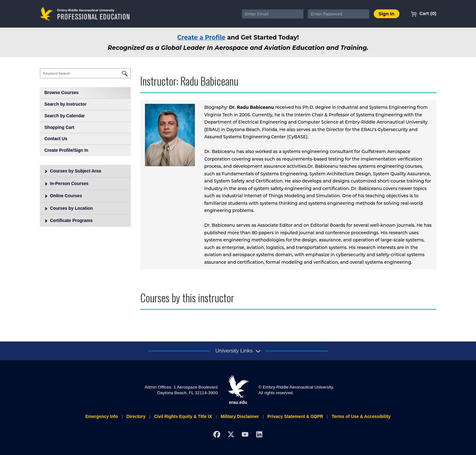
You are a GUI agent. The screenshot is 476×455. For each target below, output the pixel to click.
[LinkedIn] (259, 434)
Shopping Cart (59, 127)
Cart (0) (423, 13)
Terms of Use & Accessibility (361, 416)
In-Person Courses (66, 183)
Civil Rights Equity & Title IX (183, 416)
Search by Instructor (66, 104)
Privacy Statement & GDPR (295, 416)
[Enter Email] (272, 14)
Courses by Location (68, 208)
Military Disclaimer (240, 416)
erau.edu (238, 390)
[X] (230, 434)
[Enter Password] (338, 14)
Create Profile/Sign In (66, 150)
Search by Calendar (65, 115)
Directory (136, 416)
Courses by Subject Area (72, 170)
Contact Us (56, 138)
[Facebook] (217, 434)
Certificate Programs (68, 220)
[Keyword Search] (85, 73)
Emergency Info (101, 416)
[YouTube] (244, 434)
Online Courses (63, 195)
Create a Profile (201, 37)
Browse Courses (62, 92)
